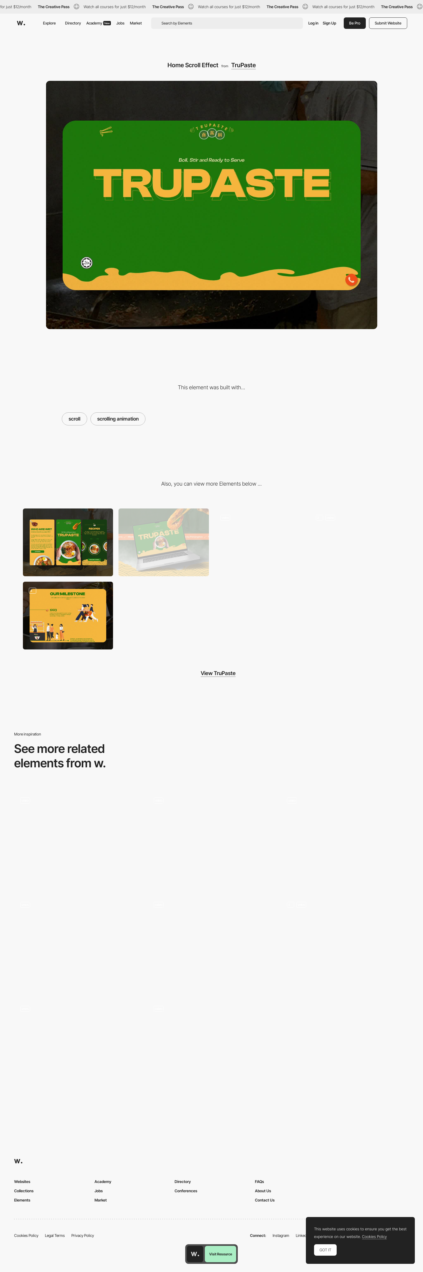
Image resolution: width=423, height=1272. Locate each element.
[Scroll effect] (78, 943)
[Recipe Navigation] (355, 542)
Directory (73, 23)
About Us (263, 1190)
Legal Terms (55, 1235)
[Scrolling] (78, 839)
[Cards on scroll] (212, 943)
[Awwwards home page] (195, 1254)
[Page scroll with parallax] (78, 1048)
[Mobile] (68, 542)
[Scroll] (345, 839)
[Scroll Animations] (212, 839)
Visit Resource (220, 1254)
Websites (22, 1181)
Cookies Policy (26, 1235)
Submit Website (388, 23)
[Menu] (259, 542)
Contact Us (265, 1200)
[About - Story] (68, 615)
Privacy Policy (82, 1235)
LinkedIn (303, 1235)
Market (136, 23)
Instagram (281, 1235)
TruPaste (243, 65)
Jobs (120, 23)
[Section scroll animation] (345, 943)
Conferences (186, 1190)
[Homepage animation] (212, 1048)
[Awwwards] (21, 23)
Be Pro (354, 23)
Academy (98, 23)
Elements (22, 1200)
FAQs (259, 1181)
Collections (24, 1190)
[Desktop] (163, 542)
